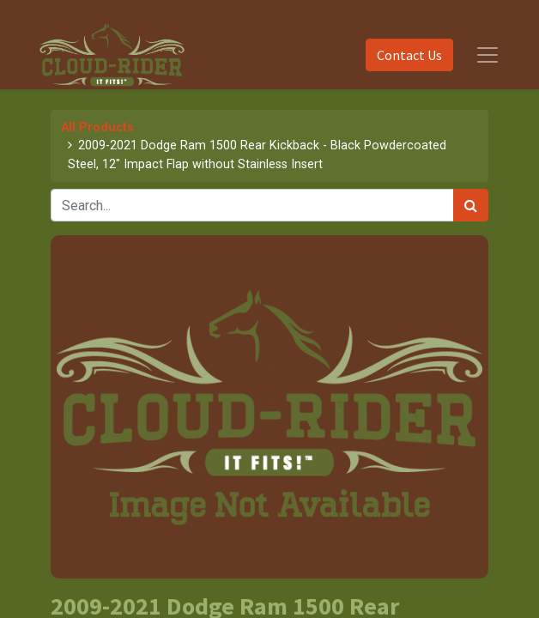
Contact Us (409, 55)
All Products (97, 127)
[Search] (470, 205)
